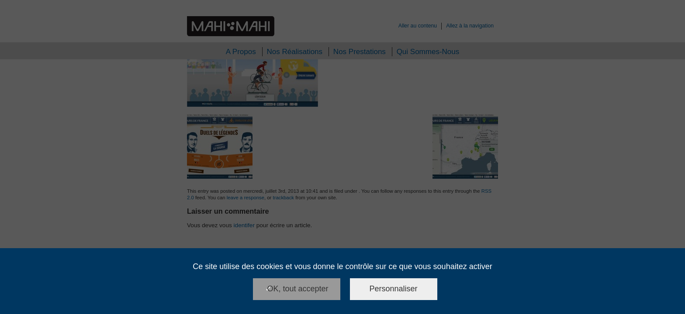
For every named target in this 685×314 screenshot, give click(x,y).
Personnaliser (394, 288)
